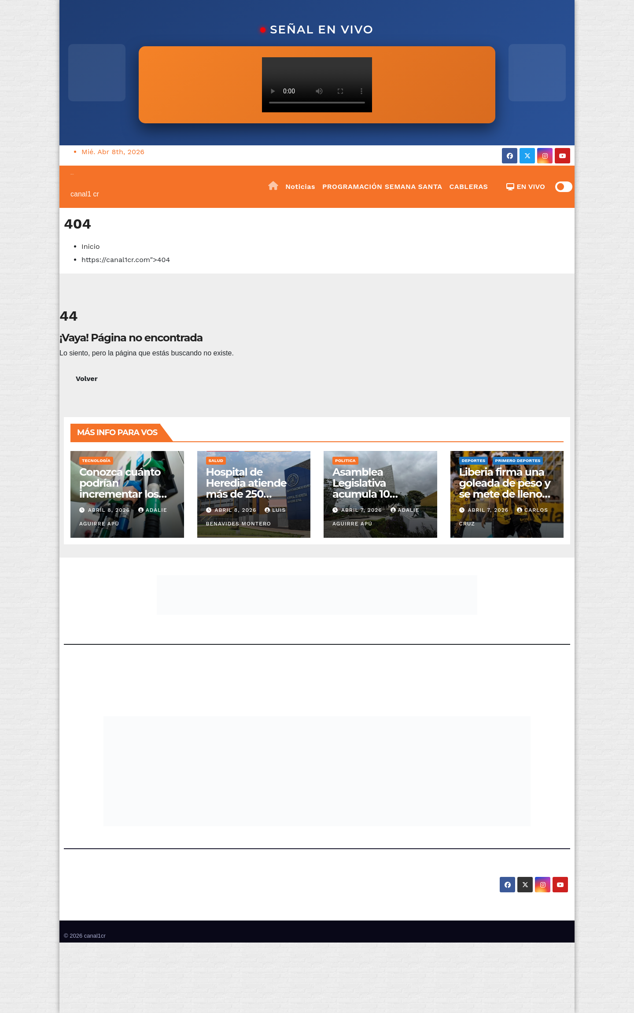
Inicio (90, 246)
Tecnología (96, 460)
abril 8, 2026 (110, 510)
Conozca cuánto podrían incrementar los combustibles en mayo (121, 494)
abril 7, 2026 (362, 510)
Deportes (474, 460)
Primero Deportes (518, 460)
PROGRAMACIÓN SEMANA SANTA (382, 186)
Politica (345, 460)
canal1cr (100, 873)
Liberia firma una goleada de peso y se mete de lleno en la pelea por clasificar (504, 494)
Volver (87, 378)
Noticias (300, 186)
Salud (216, 460)
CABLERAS (468, 186)
